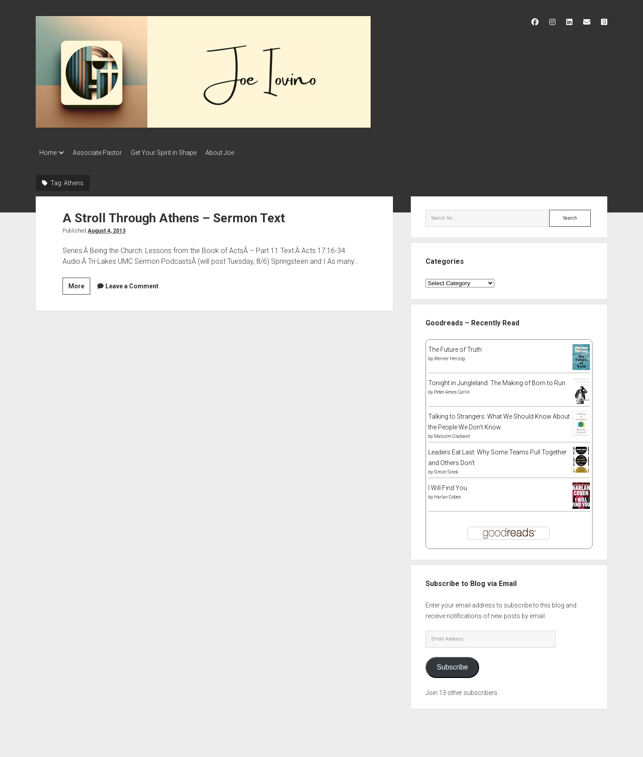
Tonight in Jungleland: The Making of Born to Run (496, 380)
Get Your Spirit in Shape (172, 152)
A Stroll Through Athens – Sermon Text (174, 215)
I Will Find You (447, 485)
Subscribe (452, 664)
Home (48, 152)
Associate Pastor (101, 152)
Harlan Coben (447, 494)
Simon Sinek (446, 469)
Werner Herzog (449, 356)
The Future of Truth (455, 346)
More (79, 285)
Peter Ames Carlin (452, 389)
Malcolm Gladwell (452, 433)
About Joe (233, 152)
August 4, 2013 (106, 228)
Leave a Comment (132, 283)
